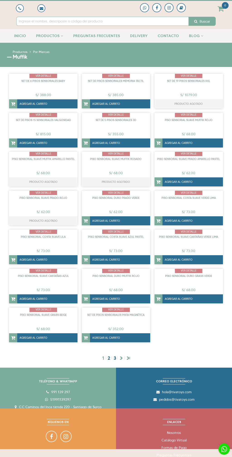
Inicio (20, 36)
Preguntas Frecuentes (96, 36)
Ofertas (22, 49)
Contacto (168, 36)
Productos (49, 36)
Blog (196, 36)
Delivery (139, 36)
